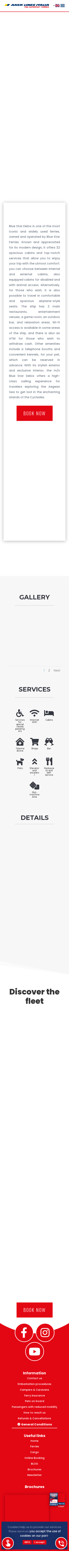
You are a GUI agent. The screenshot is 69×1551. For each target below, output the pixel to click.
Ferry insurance (34, 1395)
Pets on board (34, 1401)
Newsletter (34, 1475)
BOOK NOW (34, 413)
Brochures (34, 1469)
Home (34, 1441)
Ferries (34, 1446)
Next (57, 670)
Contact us (34, 1378)
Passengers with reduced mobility (34, 1407)
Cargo (34, 1452)
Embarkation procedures (34, 1384)
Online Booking (34, 1458)
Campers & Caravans (34, 1390)
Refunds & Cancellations (34, 1418)
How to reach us (35, 1412)
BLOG (34, 1464)
